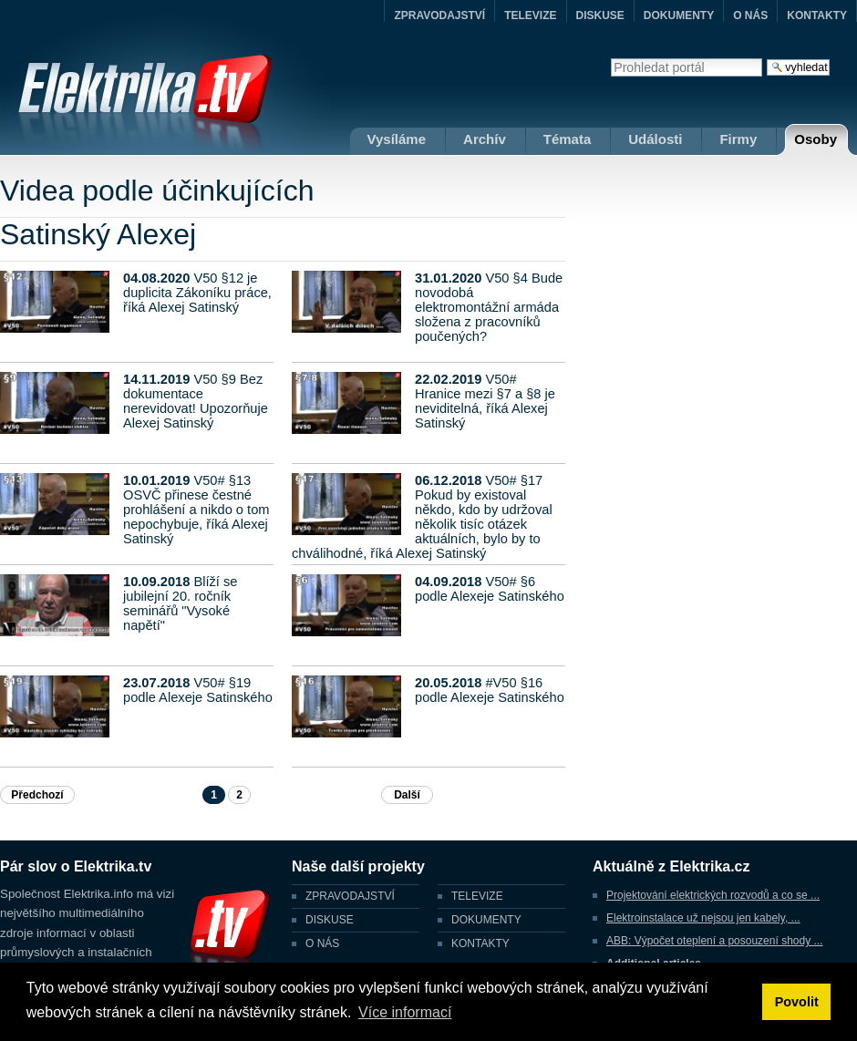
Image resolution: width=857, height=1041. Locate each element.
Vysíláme (397, 139)
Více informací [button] (404, 1012)
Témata (567, 139)
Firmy (738, 139)
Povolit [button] (797, 1002)
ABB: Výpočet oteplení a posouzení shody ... (714, 940)
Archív (484, 139)
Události (655, 139)
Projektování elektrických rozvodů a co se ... (713, 895)
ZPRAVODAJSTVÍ (439, 15)
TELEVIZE (530, 15)
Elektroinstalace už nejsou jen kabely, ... (703, 918)
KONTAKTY (817, 15)
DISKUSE (600, 15)
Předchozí (37, 794)
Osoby (815, 139)
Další (407, 794)
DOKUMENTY (679, 15)
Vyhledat (610, 57)
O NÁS (750, 15)
